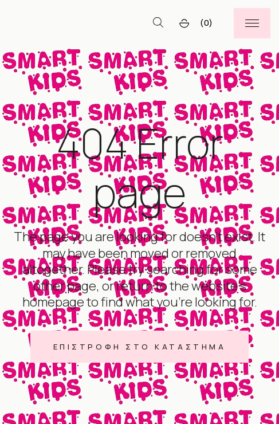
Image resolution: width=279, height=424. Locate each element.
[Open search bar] (158, 22)
